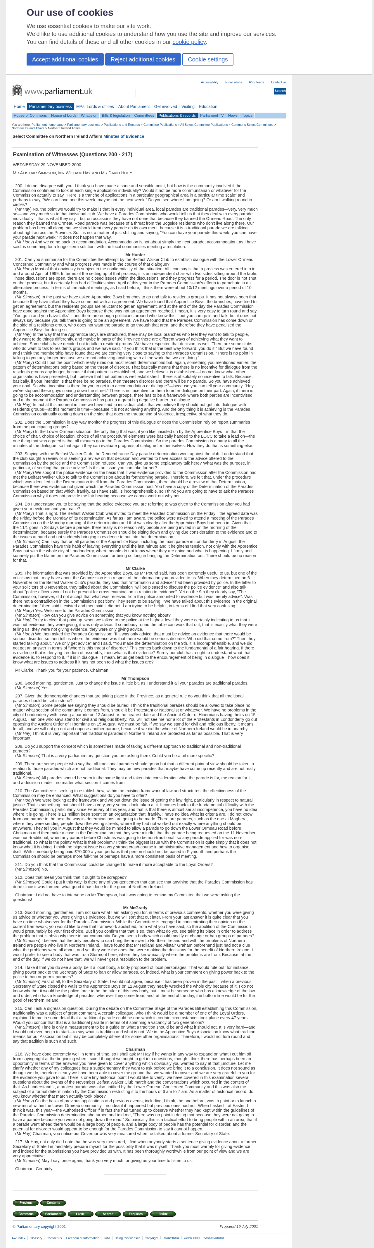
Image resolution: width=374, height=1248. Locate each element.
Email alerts (233, 82)
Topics (247, 115)
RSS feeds (256, 82)
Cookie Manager (214, 1237)
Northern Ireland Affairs (28, 128)
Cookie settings (208, 59)
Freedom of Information (82, 1238)
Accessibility (209, 82)
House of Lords (64, 115)
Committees (144, 115)
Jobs (106, 1238)
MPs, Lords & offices (95, 106)
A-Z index (18, 1238)
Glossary (36, 1238)
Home (19, 106)
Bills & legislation (116, 115)
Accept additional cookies (65, 59)
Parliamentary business (50, 106)
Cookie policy (192, 1237)
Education (208, 106)
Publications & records (177, 115)
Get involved (165, 106)
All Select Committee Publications (204, 124)
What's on (89, 115)
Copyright (151, 1238)
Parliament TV (212, 115)
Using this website (127, 1238)
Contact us (278, 82)
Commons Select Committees (252, 124)
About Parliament (134, 106)
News (233, 115)
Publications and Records (122, 124)
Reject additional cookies (143, 59)
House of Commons (30, 115)
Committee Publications (160, 124)
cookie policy (189, 42)
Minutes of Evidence (123, 136)
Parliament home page (47, 124)
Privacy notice (171, 1237)
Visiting (188, 106)
